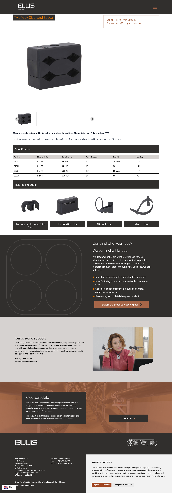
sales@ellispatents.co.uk (65, 463)
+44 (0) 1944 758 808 (62, 461)
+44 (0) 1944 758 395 (62, 459)
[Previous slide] (17, 119)
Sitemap (62, 482)
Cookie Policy (53, 482)
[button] (24, 119)
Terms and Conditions (39, 482)
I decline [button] (106, 485)
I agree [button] (96, 485)
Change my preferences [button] (123, 485)
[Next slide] (92, 119)
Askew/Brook (28, 485)
